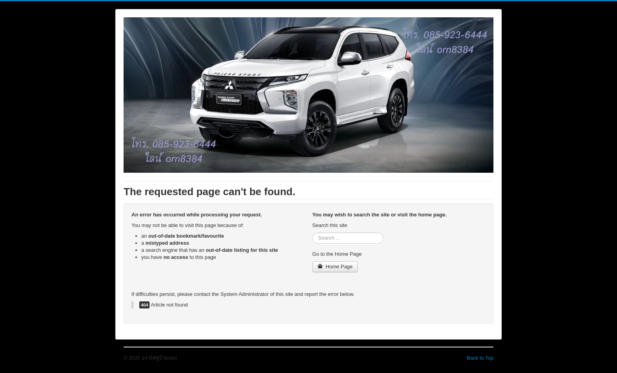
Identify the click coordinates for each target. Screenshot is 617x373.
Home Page (335, 267)
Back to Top (480, 358)
